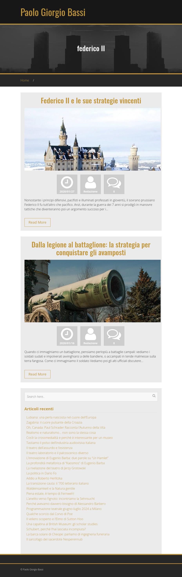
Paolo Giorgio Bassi (53, 12)
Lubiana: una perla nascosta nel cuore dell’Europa (61, 417)
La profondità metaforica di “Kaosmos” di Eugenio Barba (65, 463)
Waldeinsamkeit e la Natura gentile (50, 488)
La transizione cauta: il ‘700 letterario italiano (57, 483)
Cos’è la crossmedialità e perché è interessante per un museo (69, 437)
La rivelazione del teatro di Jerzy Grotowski (56, 468)
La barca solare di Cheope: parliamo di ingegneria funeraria (68, 534)
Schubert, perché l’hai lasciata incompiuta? (56, 529)
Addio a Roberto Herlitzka (44, 478)
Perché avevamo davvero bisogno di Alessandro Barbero (66, 504)
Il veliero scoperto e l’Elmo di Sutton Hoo (54, 519)
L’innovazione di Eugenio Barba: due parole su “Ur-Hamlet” (67, 458)
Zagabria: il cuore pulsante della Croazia (54, 422)
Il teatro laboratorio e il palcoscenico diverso (57, 453)
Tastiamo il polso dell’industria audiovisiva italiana (61, 443)
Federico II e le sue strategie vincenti (91, 100)
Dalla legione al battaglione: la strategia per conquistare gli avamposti (91, 248)
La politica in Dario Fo (41, 473)
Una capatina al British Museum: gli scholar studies (62, 524)
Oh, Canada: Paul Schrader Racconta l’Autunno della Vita (65, 427)
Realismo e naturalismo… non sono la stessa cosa (61, 432)
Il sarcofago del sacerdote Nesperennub (54, 539)
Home (25, 80)
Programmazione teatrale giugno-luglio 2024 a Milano (64, 509)
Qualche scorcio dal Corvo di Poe (49, 514)
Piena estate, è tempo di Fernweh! (50, 493)
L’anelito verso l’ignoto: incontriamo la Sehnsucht (60, 498)
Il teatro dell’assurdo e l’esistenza (49, 448)
